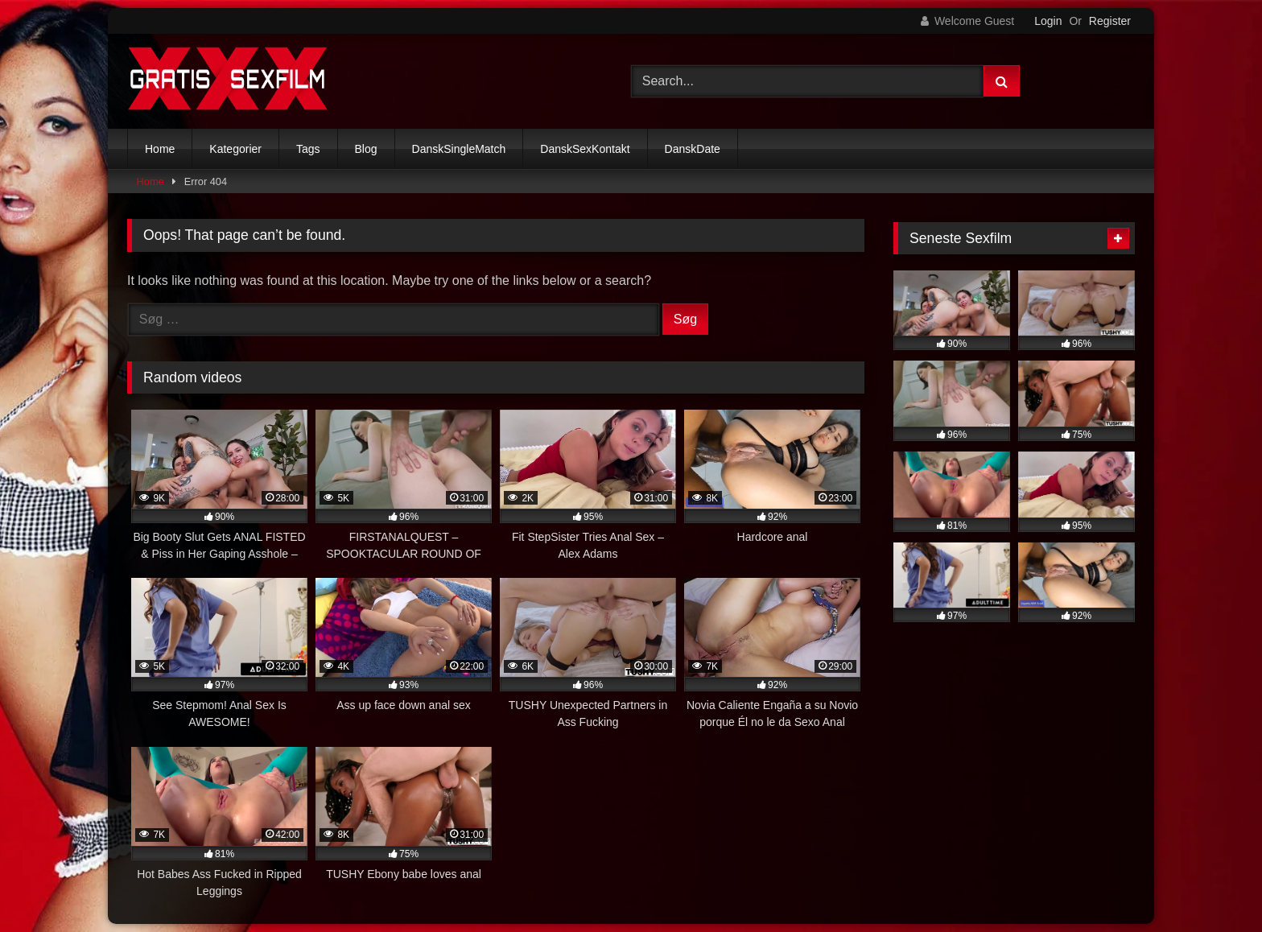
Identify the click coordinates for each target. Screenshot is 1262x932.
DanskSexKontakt (584, 148)
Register (1110, 20)
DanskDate (692, 148)
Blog (366, 148)
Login (1048, 20)
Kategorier (235, 148)
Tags (308, 148)
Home (160, 148)
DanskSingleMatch (459, 148)
